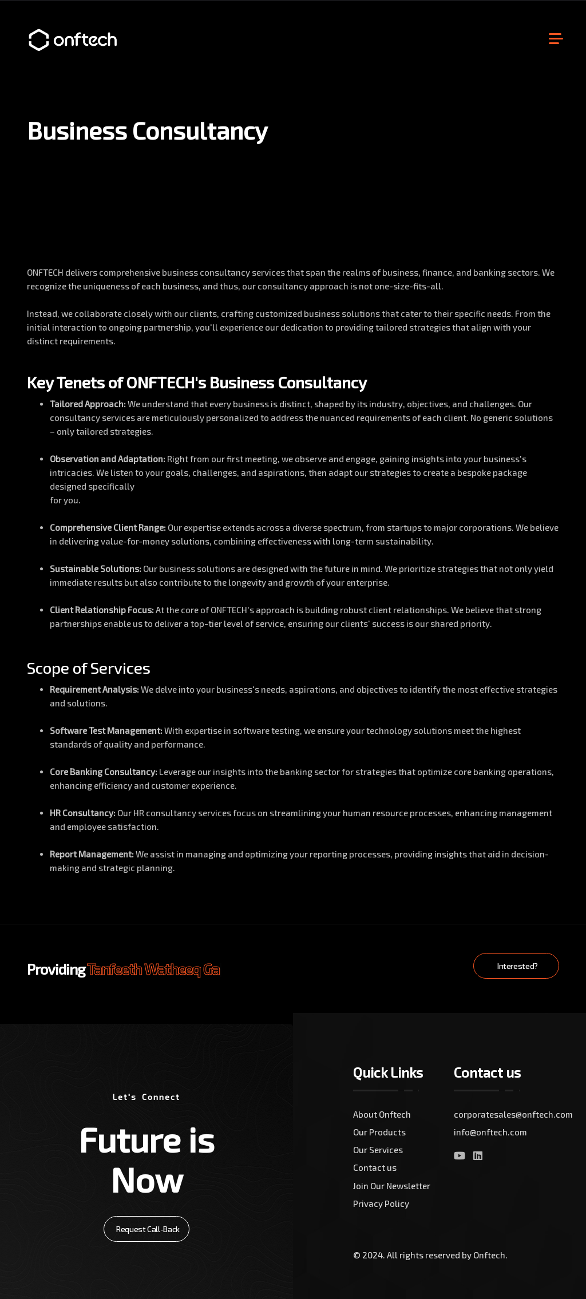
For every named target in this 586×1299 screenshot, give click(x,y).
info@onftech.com (490, 1132)
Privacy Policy (381, 1203)
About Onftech (382, 1114)
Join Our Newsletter (391, 1186)
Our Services (378, 1150)
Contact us (375, 1167)
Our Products (379, 1132)
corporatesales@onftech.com (504, 1114)
